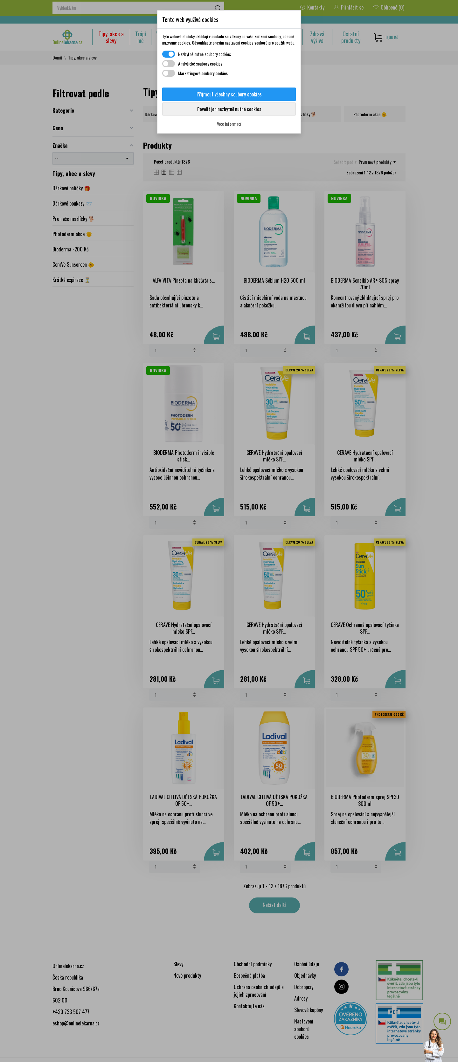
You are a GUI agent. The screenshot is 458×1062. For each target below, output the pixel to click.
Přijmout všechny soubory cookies (229, 94)
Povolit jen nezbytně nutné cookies (229, 108)
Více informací (229, 123)
